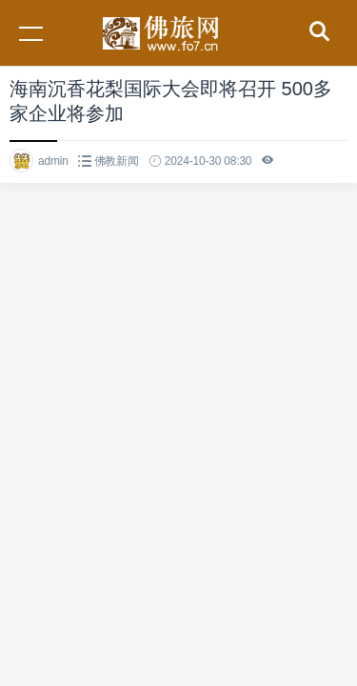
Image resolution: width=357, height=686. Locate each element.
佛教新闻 (116, 161)
